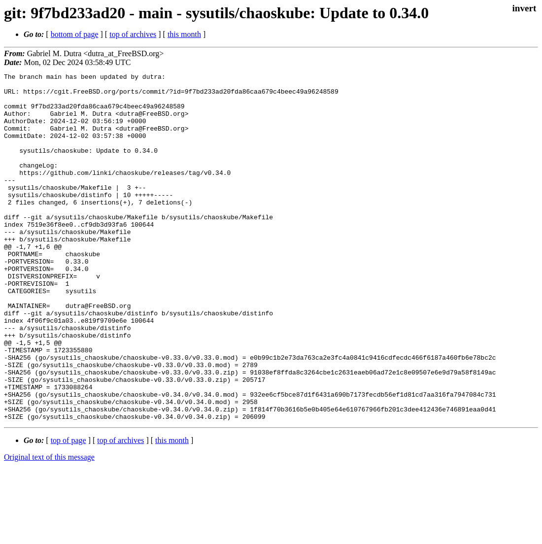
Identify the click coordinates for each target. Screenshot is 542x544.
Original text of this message (49, 526)
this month (184, 34)
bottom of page (75, 34)
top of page (68, 510)
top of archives (132, 34)
